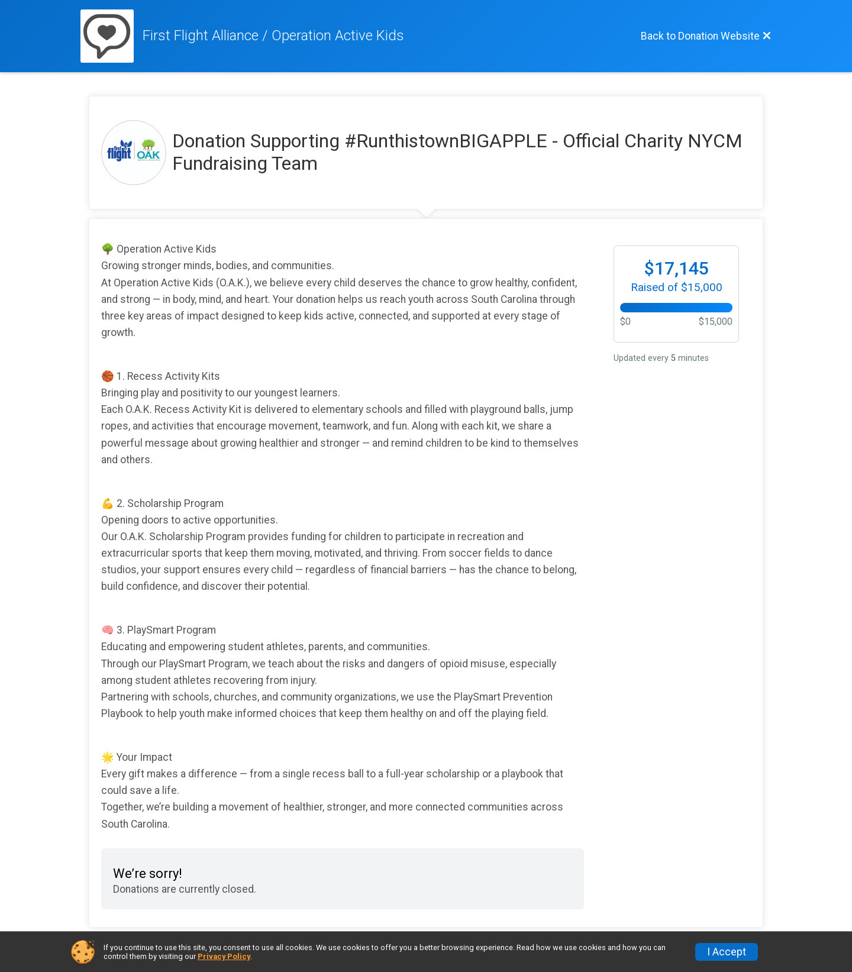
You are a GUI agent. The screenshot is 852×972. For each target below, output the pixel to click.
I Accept (726, 952)
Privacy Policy (224, 956)
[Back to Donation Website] (706, 36)
